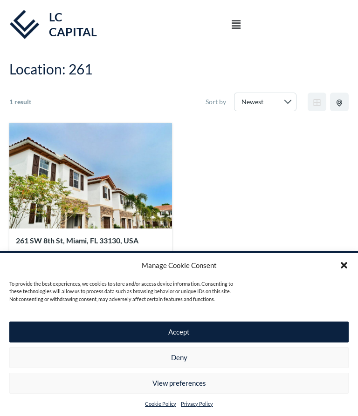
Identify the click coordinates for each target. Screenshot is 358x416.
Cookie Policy (160, 404)
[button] (344, 265)
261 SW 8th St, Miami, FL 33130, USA (77, 240)
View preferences (179, 383)
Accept (179, 332)
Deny (179, 357)
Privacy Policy (197, 404)
